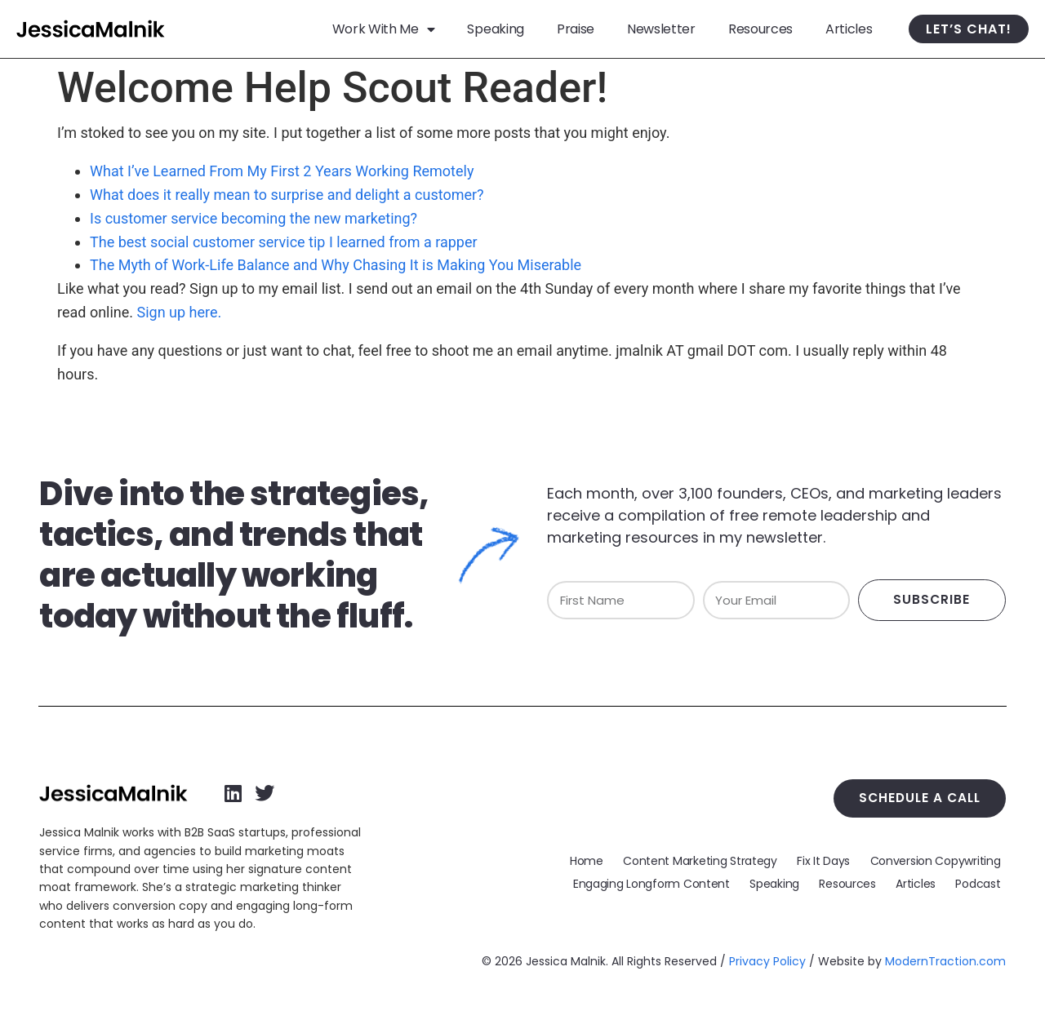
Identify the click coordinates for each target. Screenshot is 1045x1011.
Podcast (980, 883)
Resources (760, 29)
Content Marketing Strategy (709, 858)
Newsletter (661, 29)
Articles (848, 29)
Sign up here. (179, 312)
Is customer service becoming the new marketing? (253, 218)
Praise (575, 29)
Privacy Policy (767, 961)
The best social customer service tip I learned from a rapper (284, 242)
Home (599, 858)
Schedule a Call (925, 796)
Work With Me (383, 29)
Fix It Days (829, 858)
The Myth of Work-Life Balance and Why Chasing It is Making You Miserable (335, 264)
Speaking (495, 29)
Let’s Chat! (969, 29)
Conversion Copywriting (937, 858)
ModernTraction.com (945, 961)
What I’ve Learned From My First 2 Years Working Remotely (282, 171)
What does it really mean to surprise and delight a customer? (287, 194)
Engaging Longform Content (667, 883)
